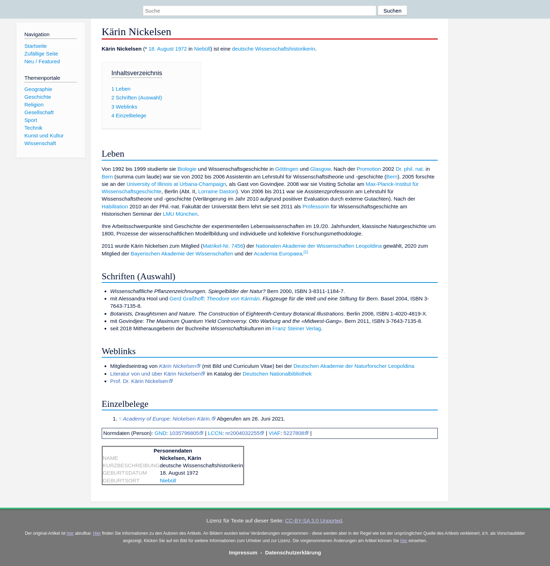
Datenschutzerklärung (293, 552)
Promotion (369, 169)
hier (70, 533)
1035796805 (184, 433)
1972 (181, 49)
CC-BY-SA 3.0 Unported (313, 520)
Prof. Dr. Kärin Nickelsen (139, 381)
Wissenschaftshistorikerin (285, 49)
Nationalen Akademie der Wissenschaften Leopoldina (319, 246)
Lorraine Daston (217, 191)
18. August (161, 49)
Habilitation (115, 206)
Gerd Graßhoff (186, 298)
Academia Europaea (278, 253)
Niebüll (202, 49)
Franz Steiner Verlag (297, 328)
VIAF (275, 433)
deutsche (243, 49)
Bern (107, 177)
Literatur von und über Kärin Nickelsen (155, 374)
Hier (97, 533)
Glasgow (320, 169)
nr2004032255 (242, 433)
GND (161, 433)
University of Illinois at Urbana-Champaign (176, 184)
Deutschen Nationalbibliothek (277, 374)
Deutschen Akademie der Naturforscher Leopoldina (354, 366)
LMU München (180, 214)
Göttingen (287, 169)
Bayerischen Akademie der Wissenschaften (182, 253)
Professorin (315, 206)
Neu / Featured (42, 61)
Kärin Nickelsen (177, 366)
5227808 (293, 433)
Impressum (243, 552)
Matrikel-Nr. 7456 (223, 246)
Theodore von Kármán (233, 298)
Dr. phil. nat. (410, 169)
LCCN (215, 433)
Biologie (186, 169)
